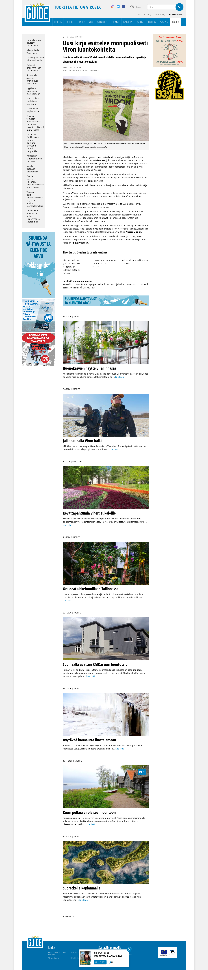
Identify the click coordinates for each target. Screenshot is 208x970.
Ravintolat (128, 22)
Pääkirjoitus (102, 22)
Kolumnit (115, 22)
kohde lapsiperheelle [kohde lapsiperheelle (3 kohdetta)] (92, 284)
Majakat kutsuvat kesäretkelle (32, 169)
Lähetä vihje (160, 15)
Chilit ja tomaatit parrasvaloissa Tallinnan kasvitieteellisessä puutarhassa (35, 123)
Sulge (129, 949)
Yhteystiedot (53, 958)
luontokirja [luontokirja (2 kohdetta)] (130, 284)
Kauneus (152, 22)
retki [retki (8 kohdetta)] (76, 287)
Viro (91, 22)
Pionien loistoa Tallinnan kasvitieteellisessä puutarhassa (35, 182)
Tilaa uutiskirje (145, 15)
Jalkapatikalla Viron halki (33, 51)
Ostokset (140, 22)
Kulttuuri (70, 22)
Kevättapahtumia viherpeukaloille (35, 59)
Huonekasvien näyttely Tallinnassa (34, 43)
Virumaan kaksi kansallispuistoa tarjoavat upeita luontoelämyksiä (35, 199)
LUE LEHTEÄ (100, 962)
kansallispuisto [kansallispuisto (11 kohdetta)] (71, 284)
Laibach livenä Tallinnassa (135, 260)
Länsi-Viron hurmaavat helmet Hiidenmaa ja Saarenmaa (33, 216)
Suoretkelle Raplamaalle (33, 110)
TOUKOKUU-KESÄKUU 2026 (108, 955)
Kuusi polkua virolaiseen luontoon (33, 101)
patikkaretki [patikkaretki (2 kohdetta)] (68, 287)
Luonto (175, 22)
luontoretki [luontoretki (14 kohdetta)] (143, 284)
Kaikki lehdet (175, 15)
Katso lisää (68, 916)
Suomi (138, 7)
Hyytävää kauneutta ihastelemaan (33, 91)
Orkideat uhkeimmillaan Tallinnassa (34, 68)
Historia (58, 22)
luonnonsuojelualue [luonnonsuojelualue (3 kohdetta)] (114, 284)
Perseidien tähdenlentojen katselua (34, 158)
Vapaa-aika (164, 22)
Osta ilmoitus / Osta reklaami (57, 953)
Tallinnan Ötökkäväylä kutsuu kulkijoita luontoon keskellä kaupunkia (33, 143)
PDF (112, 962)
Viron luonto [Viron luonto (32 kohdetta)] (87, 287)
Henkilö (81, 22)
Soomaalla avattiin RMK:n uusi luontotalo (32, 79)
